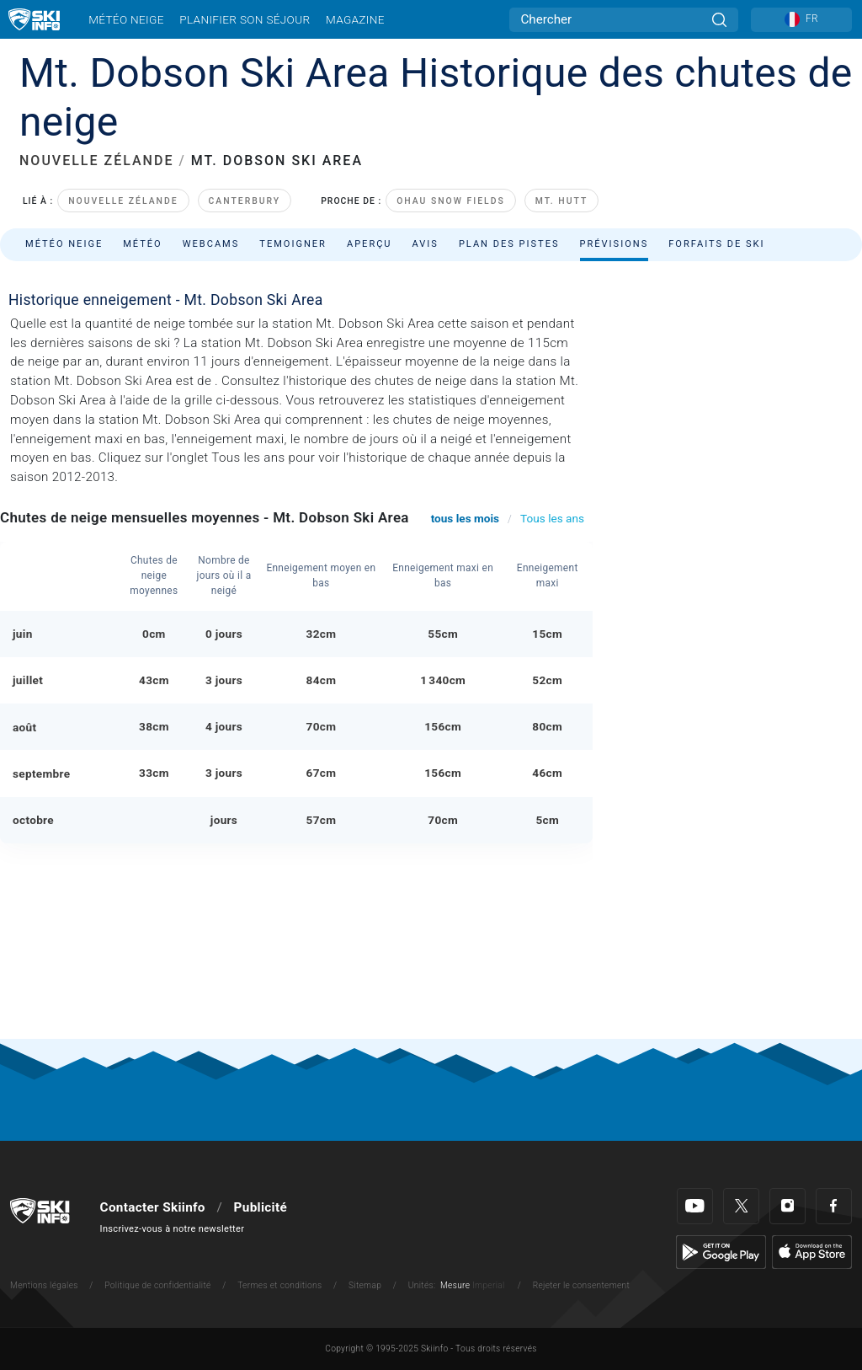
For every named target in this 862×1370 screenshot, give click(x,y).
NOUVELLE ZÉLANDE (96, 161)
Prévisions (614, 243)
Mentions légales (44, 1285)
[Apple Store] (812, 1251)
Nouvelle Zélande (123, 200)
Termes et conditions (279, 1285)
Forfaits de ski (716, 243)
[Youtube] (695, 1206)
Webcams (211, 243)
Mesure (455, 1285)
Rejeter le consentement (582, 1285)
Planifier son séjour (244, 19)
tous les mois (465, 518)
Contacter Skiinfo (152, 1207)
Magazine (355, 19)
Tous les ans (552, 518)
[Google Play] (721, 1251)
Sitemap (365, 1285)
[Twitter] (741, 1206)
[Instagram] (787, 1206)
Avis (425, 243)
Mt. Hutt (561, 200)
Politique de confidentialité (157, 1285)
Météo (142, 243)
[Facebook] (834, 1206)
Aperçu (369, 243)
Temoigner (293, 243)
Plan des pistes (509, 243)
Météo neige (126, 19)
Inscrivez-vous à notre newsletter (172, 1228)
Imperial (488, 1285)
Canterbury (245, 200)
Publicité (260, 1207)
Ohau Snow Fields (450, 200)
